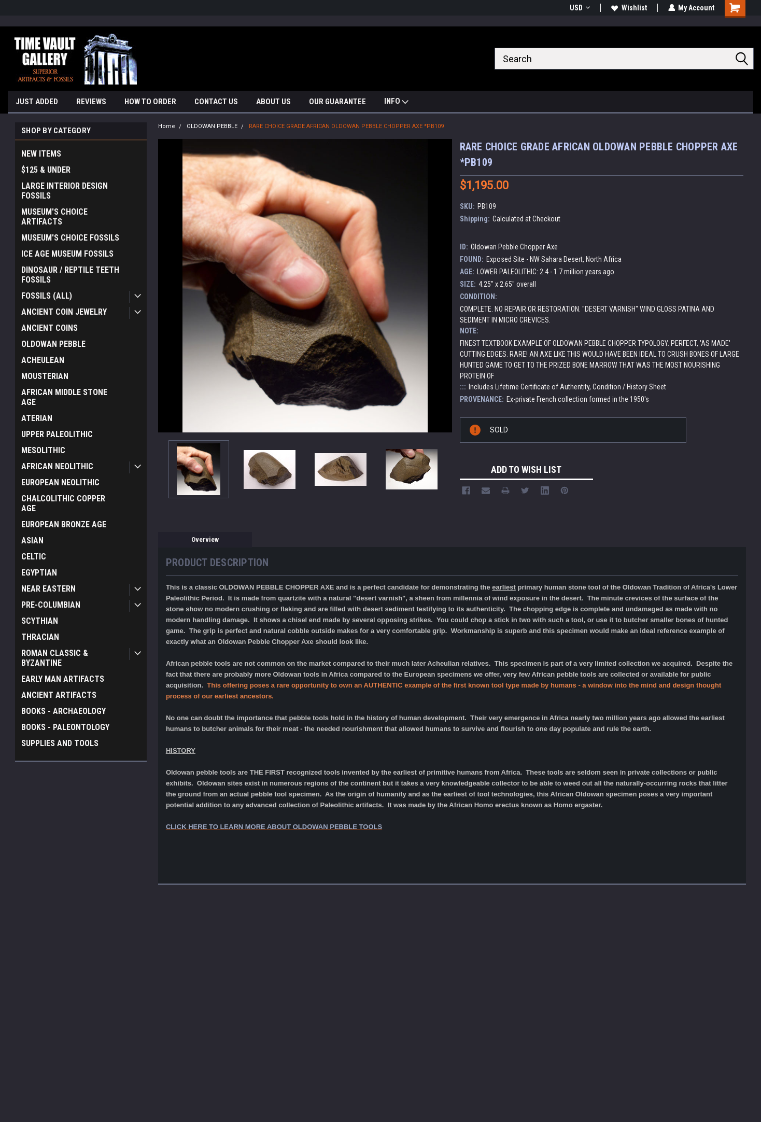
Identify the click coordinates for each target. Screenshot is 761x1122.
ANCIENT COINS (49, 328)
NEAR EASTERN (48, 589)
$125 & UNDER (46, 170)
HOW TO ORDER (150, 101)
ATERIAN (36, 418)
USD (579, 8)
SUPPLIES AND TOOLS (59, 743)
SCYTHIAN (39, 621)
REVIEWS (91, 101)
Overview (205, 539)
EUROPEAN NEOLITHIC (60, 482)
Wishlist (628, 8)
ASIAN (32, 540)
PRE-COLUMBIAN (50, 605)
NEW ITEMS (41, 154)
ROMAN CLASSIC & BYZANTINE (54, 658)
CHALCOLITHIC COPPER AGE (63, 503)
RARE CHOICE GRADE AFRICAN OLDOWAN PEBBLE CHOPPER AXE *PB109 (346, 126)
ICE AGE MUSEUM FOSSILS (67, 254)
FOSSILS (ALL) (46, 296)
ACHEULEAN (42, 360)
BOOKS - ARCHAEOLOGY (63, 711)
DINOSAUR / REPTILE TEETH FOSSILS (70, 275)
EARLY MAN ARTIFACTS (62, 679)
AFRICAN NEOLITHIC (57, 466)
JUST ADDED (37, 101)
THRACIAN (40, 637)
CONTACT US (216, 101)
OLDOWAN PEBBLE (53, 344)
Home (166, 126)
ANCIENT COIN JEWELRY (64, 312)
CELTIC (33, 557)
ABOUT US (273, 101)
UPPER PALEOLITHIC (57, 434)
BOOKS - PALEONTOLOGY (65, 727)
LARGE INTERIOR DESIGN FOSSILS (64, 191)
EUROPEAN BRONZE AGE (63, 524)
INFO (396, 102)
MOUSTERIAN (44, 376)
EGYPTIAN (39, 573)
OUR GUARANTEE (337, 101)
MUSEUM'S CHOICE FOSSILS (70, 238)
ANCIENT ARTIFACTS (58, 695)
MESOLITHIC (43, 450)
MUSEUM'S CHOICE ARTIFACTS (54, 217)
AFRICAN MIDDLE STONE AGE (64, 397)
